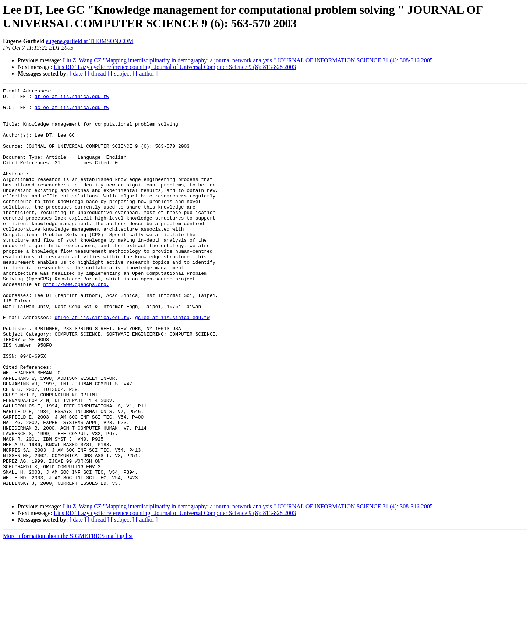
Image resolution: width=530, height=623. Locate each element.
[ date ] (78, 73)
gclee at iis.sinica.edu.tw (72, 111)
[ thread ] (98, 73)
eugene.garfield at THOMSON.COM (89, 41)
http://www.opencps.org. (76, 324)
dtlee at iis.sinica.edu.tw (72, 98)
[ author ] (147, 73)
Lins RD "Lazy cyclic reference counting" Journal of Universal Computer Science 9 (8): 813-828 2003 (175, 67)
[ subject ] (122, 73)
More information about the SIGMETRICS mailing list (68, 616)
